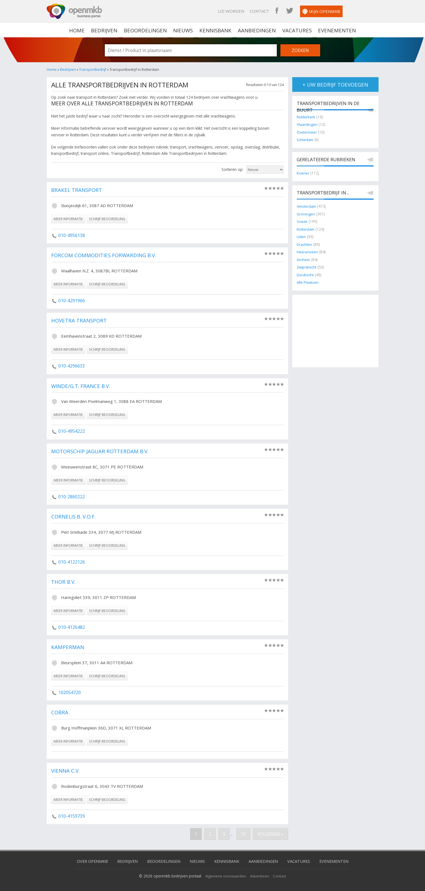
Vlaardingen (307, 124)
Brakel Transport (77, 190)
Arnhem (304, 258)
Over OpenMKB (88, 858)
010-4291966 (71, 300)
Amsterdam (307, 206)
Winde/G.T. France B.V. (81, 385)
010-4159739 (71, 813)
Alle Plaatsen (308, 281)
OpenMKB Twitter (320, 11)
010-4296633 (71, 365)
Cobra (60, 710)
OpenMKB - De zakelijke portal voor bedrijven (74, 11)
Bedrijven (105, 29)
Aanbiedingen (257, 29)
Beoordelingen (146, 29)
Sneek (302, 221)
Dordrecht (305, 273)
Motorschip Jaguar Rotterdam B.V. (100, 450)
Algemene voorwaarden (225, 873)
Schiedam (305, 139)
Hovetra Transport (79, 320)
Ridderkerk (306, 117)
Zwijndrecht (307, 266)
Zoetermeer (307, 132)
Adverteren (260, 873)
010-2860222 (71, 495)
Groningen (306, 213)
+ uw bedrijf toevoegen (335, 84)
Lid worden (262, 11)
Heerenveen (307, 251)
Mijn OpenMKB (352, 12)
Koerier (303, 172)
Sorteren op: (232, 169)
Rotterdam (306, 228)
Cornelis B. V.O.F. (74, 515)
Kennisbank (215, 29)
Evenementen (335, 29)
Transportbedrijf (92, 69)
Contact (290, 11)
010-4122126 (71, 560)
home (79, 29)
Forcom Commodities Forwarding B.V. (105, 255)
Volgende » (270, 831)
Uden (301, 236)
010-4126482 (71, 625)
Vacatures (296, 29)
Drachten (304, 243)
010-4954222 (71, 430)
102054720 (69, 690)
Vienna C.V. (65, 768)
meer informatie (68, 218)
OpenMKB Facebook (307, 11)
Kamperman (67, 645)
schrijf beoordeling (107, 218)
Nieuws (184, 29)
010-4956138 (71, 235)
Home (52, 69)
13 (242, 831)
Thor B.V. (64, 580)
